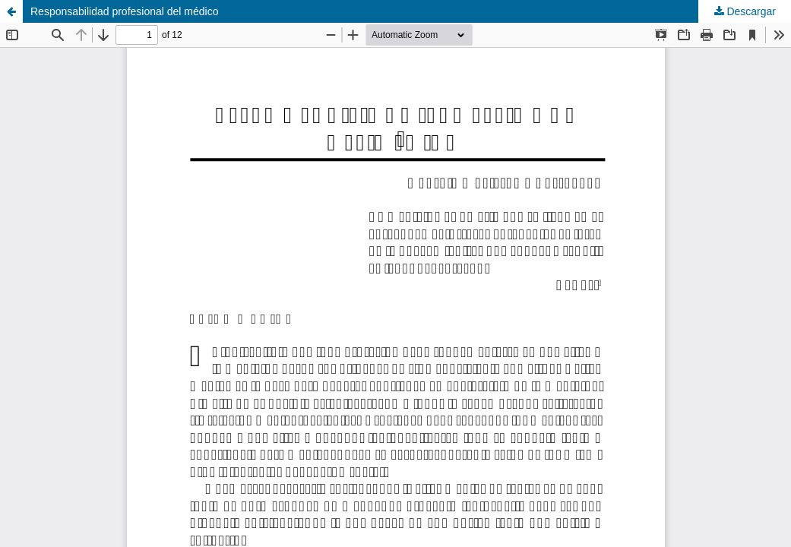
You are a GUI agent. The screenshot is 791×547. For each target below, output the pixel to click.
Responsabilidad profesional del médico (124, 11)
